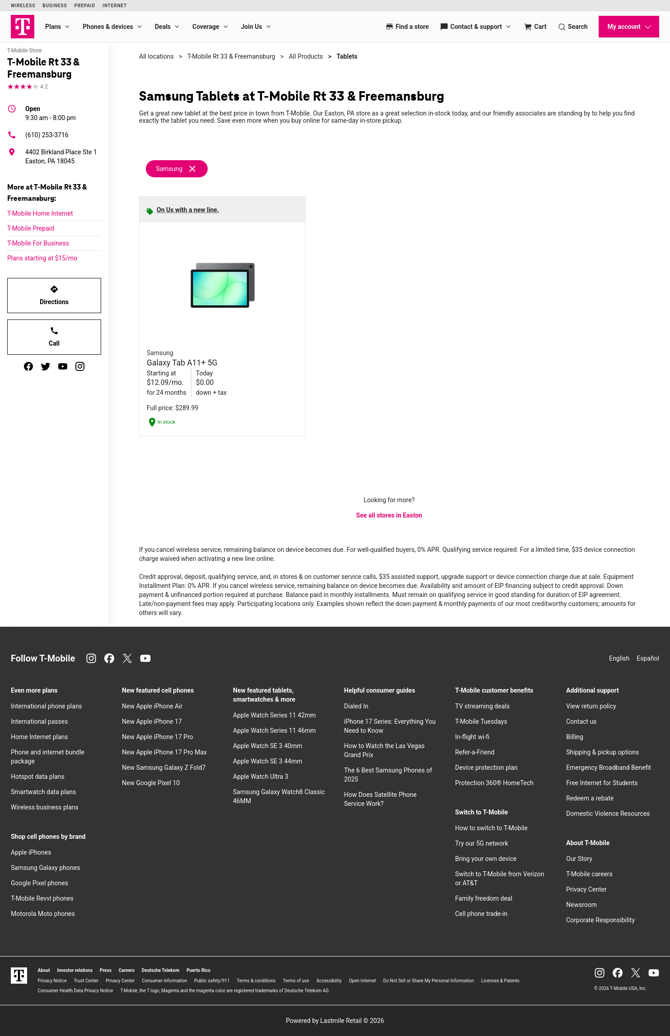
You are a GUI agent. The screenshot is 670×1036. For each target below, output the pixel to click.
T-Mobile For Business (38, 243)
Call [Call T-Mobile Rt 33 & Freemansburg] (54, 336)
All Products (306, 56)
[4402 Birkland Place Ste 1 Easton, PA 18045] (54, 157)
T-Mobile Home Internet (40, 213)
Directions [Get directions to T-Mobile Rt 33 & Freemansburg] (54, 295)
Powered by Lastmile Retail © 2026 (335, 1020)
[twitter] (45, 366)
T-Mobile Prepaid (30, 228)
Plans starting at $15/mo (42, 258)
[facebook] (28, 366)
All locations (156, 56)
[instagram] (79, 366)
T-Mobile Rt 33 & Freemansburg (231, 56)
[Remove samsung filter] (177, 168)
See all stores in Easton (389, 515)
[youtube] (62, 366)
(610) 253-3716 (38, 134)
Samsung (169, 168)
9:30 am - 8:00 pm (50, 112)
